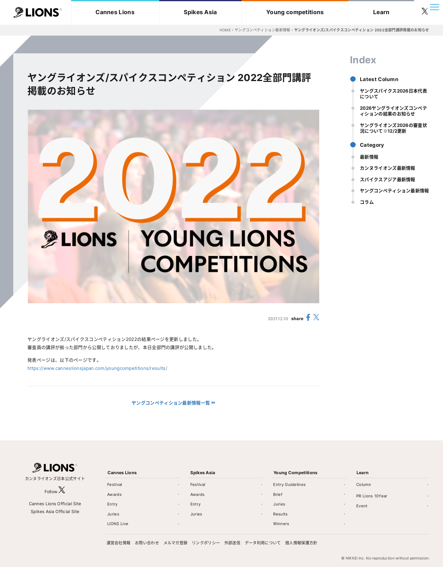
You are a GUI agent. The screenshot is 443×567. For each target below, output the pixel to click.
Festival (114, 484)
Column (363, 484)
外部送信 (232, 542)
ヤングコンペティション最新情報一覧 (171, 403)
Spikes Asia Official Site (55, 511)
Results (280, 514)
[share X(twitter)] (316, 318)
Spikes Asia (200, 12)
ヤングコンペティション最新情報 (394, 191)
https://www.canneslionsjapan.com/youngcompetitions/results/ (97, 368)
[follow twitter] (425, 12)
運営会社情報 (119, 542)
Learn (381, 12)
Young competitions (295, 12)
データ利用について (263, 542)
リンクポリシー (206, 542)
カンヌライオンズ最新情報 (387, 168)
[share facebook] (308, 318)
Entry (112, 504)
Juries (113, 514)
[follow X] (61, 491)
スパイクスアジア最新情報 (387, 179)
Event (362, 505)
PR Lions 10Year (372, 495)
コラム (367, 202)
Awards (114, 494)
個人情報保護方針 (301, 542)
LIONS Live (117, 523)
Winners (281, 523)
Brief (277, 494)
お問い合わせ (147, 542)
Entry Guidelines (289, 484)
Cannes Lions (115, 12)
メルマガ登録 (176, 542)
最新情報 (369, 157)
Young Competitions (295, 472)
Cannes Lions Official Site (55, 503)
